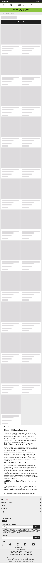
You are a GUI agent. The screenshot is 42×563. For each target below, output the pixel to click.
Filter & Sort (21, 22)
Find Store (36, 538)
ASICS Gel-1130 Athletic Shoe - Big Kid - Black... (21, 553)
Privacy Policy (9, 531)
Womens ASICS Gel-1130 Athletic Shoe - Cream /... (21, 551)
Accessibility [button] (37, 1)
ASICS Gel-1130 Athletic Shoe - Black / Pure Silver (21, 554)
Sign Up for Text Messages (9, 524)
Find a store (5, 535)
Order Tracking (5, 1)
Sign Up (4, 521)
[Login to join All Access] (21, 9)
